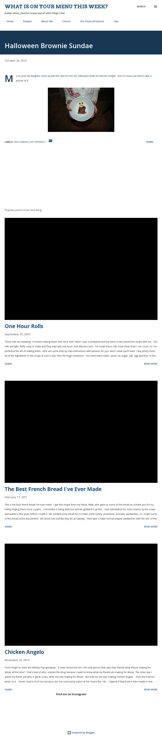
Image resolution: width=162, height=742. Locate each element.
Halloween (21, 141)
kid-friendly (38, 141)
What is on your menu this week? (56, 6)
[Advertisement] (81, 179)
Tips (113, 21)
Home (8, 21)
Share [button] (150, 141)
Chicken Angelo (24, 651)
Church (64, 21)
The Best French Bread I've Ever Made (53, 489)
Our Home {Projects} (90, 21)
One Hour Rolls (24, 326)
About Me (45, 21)
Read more (151, 363)
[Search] (141, 6)
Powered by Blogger (81, 732)
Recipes (25, 21)
